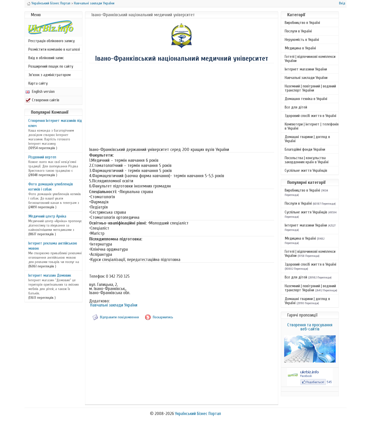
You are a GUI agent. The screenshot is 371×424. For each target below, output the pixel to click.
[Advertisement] (181, 105)
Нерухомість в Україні (302, 39)
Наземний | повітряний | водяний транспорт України (310, 88)
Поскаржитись (163, 317)
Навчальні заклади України (94, 3)
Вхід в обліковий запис (46, 58)
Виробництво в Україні (302, 22)
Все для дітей (296, 107)
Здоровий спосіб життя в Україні (310, 115)
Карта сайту (38, 83)
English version (40, 91)
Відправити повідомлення (119, 317)
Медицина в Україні (300, 48)
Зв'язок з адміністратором (49, 75)
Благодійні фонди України (305, 149)
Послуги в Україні (298, 31)
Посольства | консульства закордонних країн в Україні (306, 160)
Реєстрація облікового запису (51, 41)
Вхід (342, 3)
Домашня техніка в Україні (306, 98)
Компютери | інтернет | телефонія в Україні (312, 126)
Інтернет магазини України (306, 69)
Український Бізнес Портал (50, 3)
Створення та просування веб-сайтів (309, 326)
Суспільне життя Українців (306, 170)
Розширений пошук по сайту (50, 66)
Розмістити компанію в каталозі (54, 49)
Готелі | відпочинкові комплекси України (310, 58)
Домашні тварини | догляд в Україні (307, 138)
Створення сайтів (42, 100)
